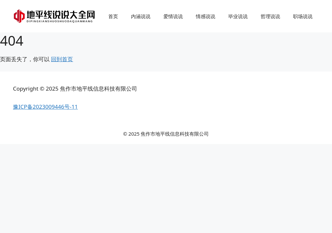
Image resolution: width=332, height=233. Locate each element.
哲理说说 (270, 16)
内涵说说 (140, 16)
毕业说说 (238, 16)
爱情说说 (173, 16)
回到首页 (62, 59)
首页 (113, 16)
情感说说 (205, 16)
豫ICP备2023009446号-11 (45, 106)
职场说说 (303, 16)
